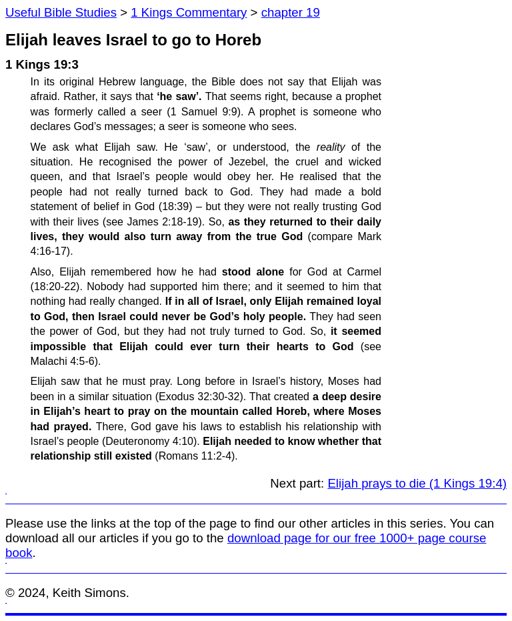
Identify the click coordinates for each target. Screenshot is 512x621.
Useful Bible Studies (61, 12)
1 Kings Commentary (189, 12)
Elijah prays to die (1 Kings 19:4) (417, 483)
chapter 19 (290, 12)
